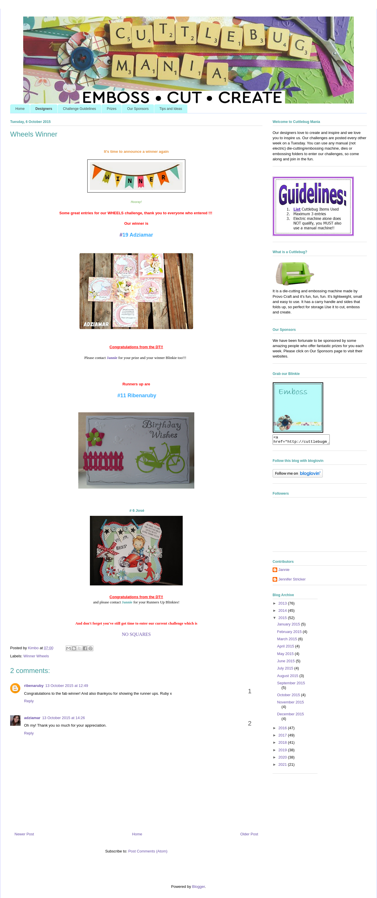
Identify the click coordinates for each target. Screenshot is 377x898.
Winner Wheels (36, 656)
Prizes (111, 109)
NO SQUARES (136, 634)
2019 (283, 752)
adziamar (32, 718)
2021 (283, 766)
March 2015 (287, 640)
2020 (283, 759)
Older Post (249, 834)
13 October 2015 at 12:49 (66, 685)
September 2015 (291, 685)
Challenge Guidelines (79, 109)
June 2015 (286, 663)
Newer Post (24, 834)
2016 (283, 730)
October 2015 (289, 696)
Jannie (127, 602)
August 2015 (288, 677)
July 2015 (285, 670)
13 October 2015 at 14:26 (63, 718)
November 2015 (290, 704)
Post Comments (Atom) (147, 851)
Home (20, 109)
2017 (283, 737)
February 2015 (290, 633)
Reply (29, 701)
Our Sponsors (137, 109)
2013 (283, 605)
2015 (283, 619)
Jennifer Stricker (292, 581)
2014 (283, 612)
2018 (283, 744)
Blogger (198, 886)
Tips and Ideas (171, 109)
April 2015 (286, 648)
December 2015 (290, 716)
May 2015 (286, 655)
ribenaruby (34, 685)
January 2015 (289, 626)
